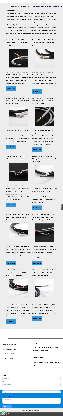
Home (12, 6)
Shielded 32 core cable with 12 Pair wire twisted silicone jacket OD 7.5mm (44, 42)
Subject (4, 389)
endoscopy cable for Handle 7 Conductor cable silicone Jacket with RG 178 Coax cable (17, 272)
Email (3, 381)
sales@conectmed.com (9, 344)
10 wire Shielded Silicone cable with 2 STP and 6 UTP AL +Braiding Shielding (18, 217)
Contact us (43, 6)
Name (4, 375)
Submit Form (7, 406)
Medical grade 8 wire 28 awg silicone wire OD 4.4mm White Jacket (16, 42)
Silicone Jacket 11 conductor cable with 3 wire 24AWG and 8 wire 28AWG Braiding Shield (44, 272)
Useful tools (57, 6)
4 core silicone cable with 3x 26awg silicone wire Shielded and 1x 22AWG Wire (44, 159)
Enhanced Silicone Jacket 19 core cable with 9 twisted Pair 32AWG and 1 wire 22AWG (17, 100)
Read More (11, 89)
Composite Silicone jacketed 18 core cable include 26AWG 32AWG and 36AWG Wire (44, 100)
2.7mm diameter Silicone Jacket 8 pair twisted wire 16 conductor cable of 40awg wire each (43, 217)
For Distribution (36, 6)
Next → (11, 328)
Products (24, 6)
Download (49, 6)
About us (18, 6)
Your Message (6, 396)
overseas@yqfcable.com (9, 349)
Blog (30, 6)
